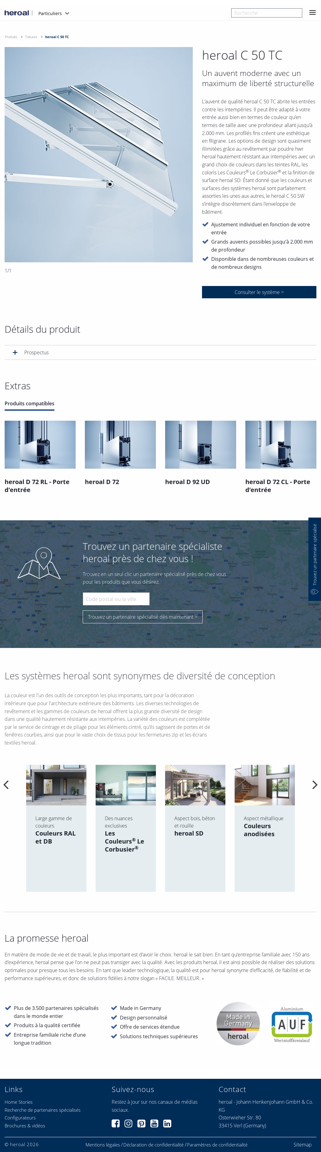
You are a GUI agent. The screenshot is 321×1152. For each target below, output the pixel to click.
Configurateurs (20, 1117)
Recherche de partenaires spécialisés (43, 1110)
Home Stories (19, 1102)
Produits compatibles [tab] (29, 403)
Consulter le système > (259, 292)
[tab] (160, 352)
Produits (11, 36)
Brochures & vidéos (25, 1125)
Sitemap (303, 1144)
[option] (99, 154)
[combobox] (266, 13)
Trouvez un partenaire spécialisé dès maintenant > (142, 617)
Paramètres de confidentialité (217, 1144)
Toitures (31, 36)
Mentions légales (102, 1144)
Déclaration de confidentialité (153, 1144)
